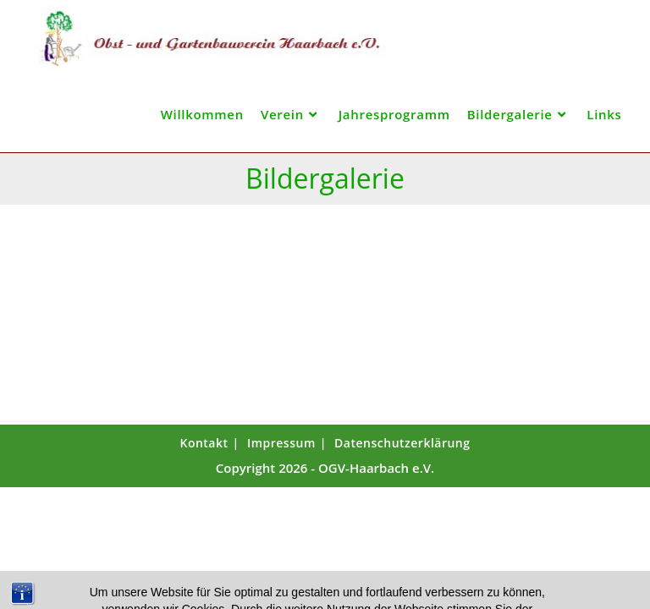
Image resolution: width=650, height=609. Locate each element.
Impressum (281, 443)
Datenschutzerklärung (402, 443)
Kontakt (203, 443)
